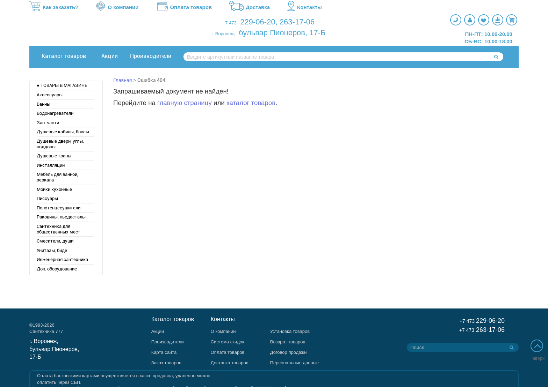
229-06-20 (257, 21)
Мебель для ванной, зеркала (57, 177)
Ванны (43, 104)
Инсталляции (51, 165)
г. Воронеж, (223, 33)
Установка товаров (290, 331)
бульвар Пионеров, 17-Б (282, 32)
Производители (150, 56)
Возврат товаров (287, 341)
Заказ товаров (166, 362)
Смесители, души (55, 241)
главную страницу (184, 102)
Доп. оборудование (57, 268)
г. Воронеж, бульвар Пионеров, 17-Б (54, 349)
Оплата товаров (184, 7)
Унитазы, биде (52, 250)
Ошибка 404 (151, 80)
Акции (109, 56)
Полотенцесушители (58, 207)
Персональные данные (294, 362)
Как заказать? (53, 7)
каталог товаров (250, 102)
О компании (117, 7)
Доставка (249, 7)
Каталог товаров (64, 56)
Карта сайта (163, 352)
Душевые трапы (54, 155)
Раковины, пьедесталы (61, 216)
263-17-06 (297, 21)
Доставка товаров (229, 362)
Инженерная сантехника (62, 259)
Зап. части (48, 122)
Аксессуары (50, 94)
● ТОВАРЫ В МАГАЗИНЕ (62, 85)
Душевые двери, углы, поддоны (60, 144)
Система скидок (227, 341)
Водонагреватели (55, 113)
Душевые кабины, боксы (63, 131)
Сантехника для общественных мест (58, 229)
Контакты (304, 7)
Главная (122, 80)
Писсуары (47, 198)
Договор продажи (288, 352)
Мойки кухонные (54, 189)
